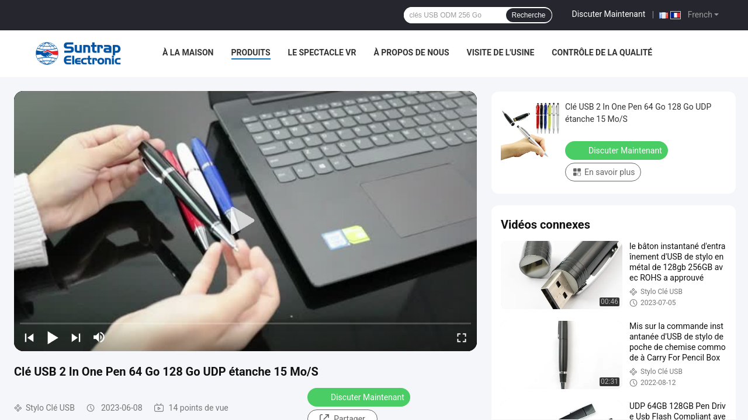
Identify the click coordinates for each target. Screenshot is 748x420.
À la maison (188, 52)
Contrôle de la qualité (602, 52)
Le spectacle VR (322, 52)
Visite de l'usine (501, 52)
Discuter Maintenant (609, 14)
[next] (76, 337)
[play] (245, 221)
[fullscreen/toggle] (461, 337)
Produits (251, 52)
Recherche (529, 15)
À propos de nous (411, 52)
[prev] (29, 337)
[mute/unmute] (99, 337)
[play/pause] (52, 337)
